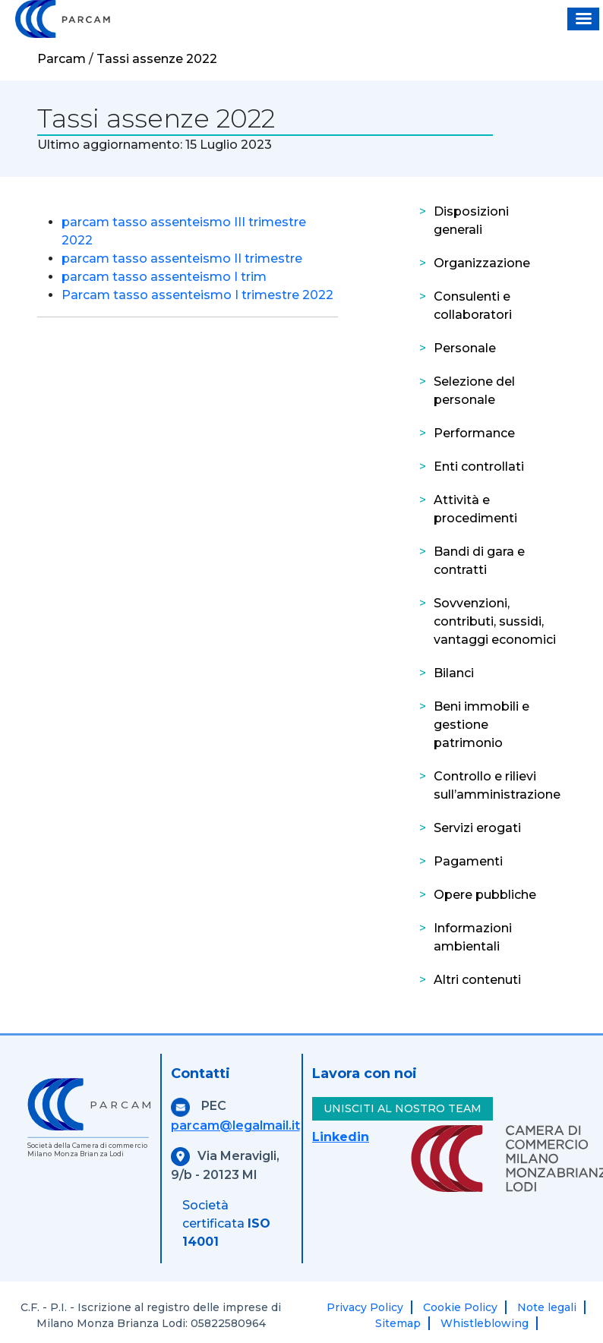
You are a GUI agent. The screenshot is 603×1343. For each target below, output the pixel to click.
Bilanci (454, 673)
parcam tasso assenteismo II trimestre (182, 258)
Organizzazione (482, 263)
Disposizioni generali (471, 220)
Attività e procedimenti (475, 509)
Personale (465, 348)
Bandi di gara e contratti (479, 560)
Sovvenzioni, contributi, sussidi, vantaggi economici (495, 621)
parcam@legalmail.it (235, 1125)
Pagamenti (468, 861)
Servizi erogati (477, 828)
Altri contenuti (477, 980)
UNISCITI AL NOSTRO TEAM (402, 1108)
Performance (474, 433)
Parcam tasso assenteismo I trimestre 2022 (197, 295)
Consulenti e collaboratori (473, 305)
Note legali (546, 1307)
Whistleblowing (484, 1323)
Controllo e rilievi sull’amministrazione (497, 785)
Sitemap (398, 1323)
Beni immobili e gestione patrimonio (481, 724)
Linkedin (340, 1137)
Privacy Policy (365, 1307)
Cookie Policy (460, 1307)
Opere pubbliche (485, 894)
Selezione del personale (474, 390)
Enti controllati (479, 466)
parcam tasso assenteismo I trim (164, 277)
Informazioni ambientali (473, 937)
